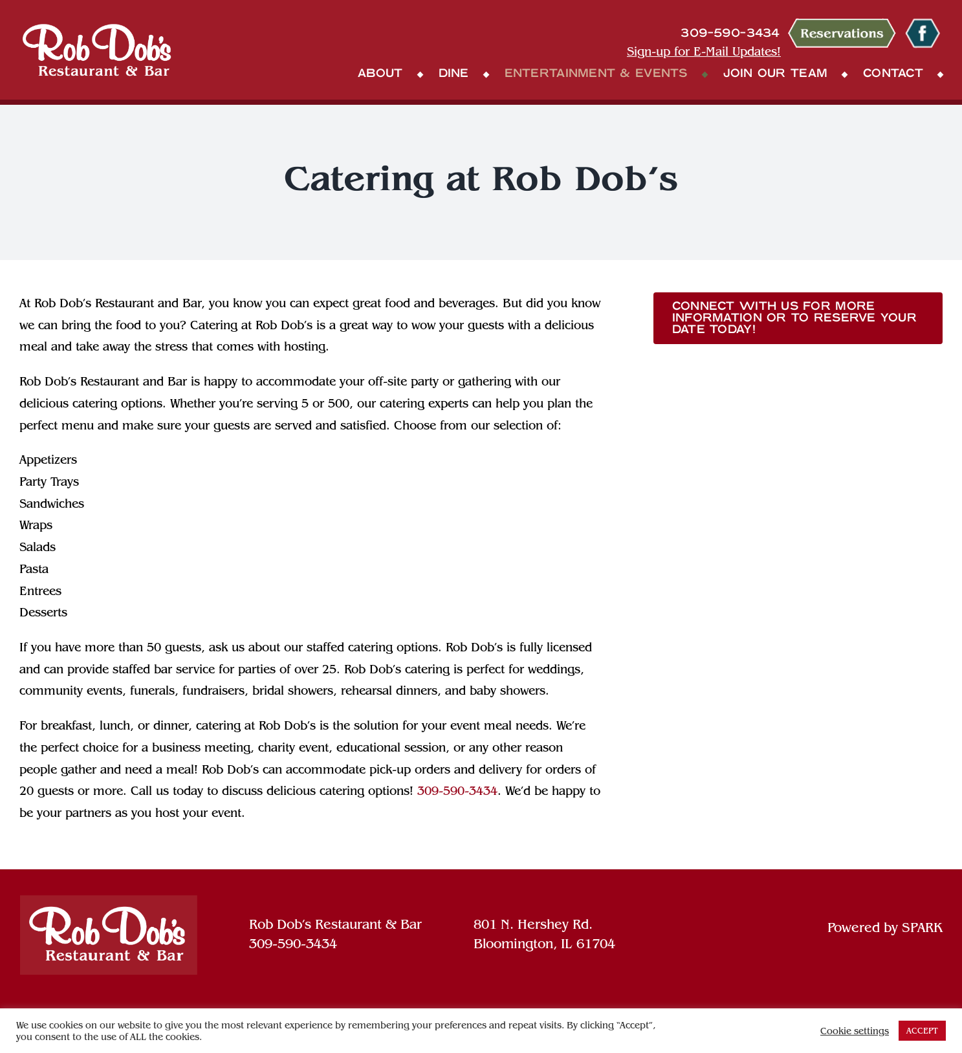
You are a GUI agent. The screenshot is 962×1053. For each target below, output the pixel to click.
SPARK (922, 927)
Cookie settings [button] (854, 1031)
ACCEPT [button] (922, 1031)
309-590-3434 (457, 790)
